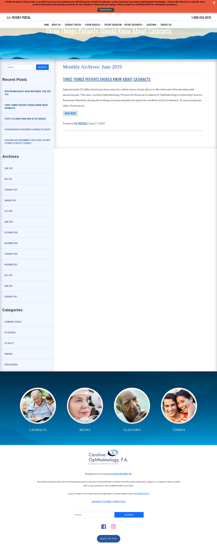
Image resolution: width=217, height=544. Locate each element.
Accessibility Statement (102, 501)
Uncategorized (11, 364)
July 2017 (9, 275)
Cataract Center (73, 24)
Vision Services (92, 24)
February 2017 (11, 296)
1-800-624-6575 (143, 493)
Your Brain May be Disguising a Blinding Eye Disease (27, 129)
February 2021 (11, 189)
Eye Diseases (10, 332)
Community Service (13, 321)
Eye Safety (9, 343)
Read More (70, 113)
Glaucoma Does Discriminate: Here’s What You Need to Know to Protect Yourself (27, 141)
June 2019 (9, 221)
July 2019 (9, 211)
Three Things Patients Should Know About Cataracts (106, 79)
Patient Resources (133, 24)
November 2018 (11, 243)
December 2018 (11, 232)
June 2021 (9, 168)
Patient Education (113, 24)
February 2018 (11, 253)
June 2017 (9, 285)
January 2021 (10, 200)
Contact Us (165, 24)
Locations (151, 24)
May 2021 (8, 178)
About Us (56, 24)
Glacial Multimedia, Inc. (122, 473)
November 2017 (11, 264)
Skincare (8, 353)
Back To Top (109, 538)
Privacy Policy (119, 501)
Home (46, 24)
